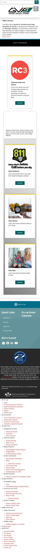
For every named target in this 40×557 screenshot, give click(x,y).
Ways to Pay (10, 442)
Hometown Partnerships (11, 422)
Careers (5, 322)
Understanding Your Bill (13, 472)
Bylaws (6, 411)
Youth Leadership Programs (13, 418)
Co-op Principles (9, 531)
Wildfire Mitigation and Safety (15, 524)
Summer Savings (13, 498)
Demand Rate (10, 468)
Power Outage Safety (12, 515)
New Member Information (14, 458)
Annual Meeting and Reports (13, 404)
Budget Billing (10, 452)
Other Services (10, 436)
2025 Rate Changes (14, 463)
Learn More (20, 103)
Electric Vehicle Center (13, 503)
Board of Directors (9, 541)
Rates (8, 460)
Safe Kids (9, 517)
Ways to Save (10, 495)
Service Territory (9, 539)
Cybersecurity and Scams (14, 513)
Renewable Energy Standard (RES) (17, 486)
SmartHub (9, 434)
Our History (7, 533)
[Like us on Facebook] (7, 343)
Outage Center (6, 526)
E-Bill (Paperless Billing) (13, 454)
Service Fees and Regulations (15, 470)
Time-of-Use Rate (11, 465)
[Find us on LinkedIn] (12, 343)
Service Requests (11, 431)
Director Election (9, 409)
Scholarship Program (10, 420)
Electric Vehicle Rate (12, 505)
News (5, 402)
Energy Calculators (12, 491)
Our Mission (7, 535)
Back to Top (22, 304)
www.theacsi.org (7, 377)
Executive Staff (8, 543)
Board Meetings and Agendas (13, 406)
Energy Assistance (12, 445)
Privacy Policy (7, 330)
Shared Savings (11, 440)
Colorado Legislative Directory (13, 424)
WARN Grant (8, 413)
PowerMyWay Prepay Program (16, 450)
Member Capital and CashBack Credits (18, 476)
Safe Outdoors (10, 519)
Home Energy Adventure (14, 493)
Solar (7, 484)
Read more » (6, 37)
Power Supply (8, 537)
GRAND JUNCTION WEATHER (30, 328)
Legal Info (6, 326)
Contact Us (6, 318)
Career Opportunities (10, 545)
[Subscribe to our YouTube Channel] (16, 343)
